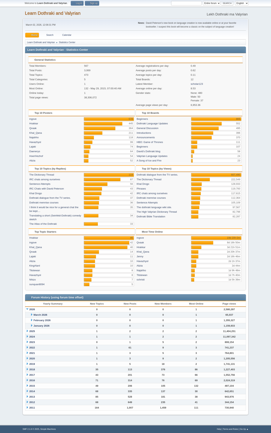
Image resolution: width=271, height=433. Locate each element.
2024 (32, 336)
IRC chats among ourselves (44, 179)
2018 (32, 369)
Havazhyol (35, 142)
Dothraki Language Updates (152, 123)
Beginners (142, 119)
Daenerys (34, 151)
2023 (32, 342)
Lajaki (32, 146)
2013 (32, 396)
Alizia (32, 160)
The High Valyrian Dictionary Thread (157, 211)
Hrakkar (33, 123)
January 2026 (41, 325)
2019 (32, 364)
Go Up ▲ (244, 429)
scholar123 (197, 83)
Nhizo (32, 279)
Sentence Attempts (39, 184)
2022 (32, 347)
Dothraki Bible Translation (151, 216)
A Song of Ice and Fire (149, 160)
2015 (32, 385)
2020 (32, 358)
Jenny (140, 256)
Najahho (34, 137)
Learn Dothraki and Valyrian (53, 13)
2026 (32, 309)
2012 (32, 402)
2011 (32, 407)
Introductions (144, 132)
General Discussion (147, 128)
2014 (32, 391)
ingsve (33, 119)
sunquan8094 (37, 284)
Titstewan (34, 270)
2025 (32, 331)
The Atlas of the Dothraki (43, 223)
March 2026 (40, 314)
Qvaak (33, 128)
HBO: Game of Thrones (150, 142)
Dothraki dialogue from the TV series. (50, 197)
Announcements (146, 137)
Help (219, 429)
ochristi (141, 279)
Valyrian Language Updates (152, 156)
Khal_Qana (35, 132)
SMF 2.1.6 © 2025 (31, 429)
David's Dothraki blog (148, 151)
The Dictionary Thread (41, 174)
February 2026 (41, 320)
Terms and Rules (230, 429)
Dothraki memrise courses (44, 202)
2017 (32, 374)
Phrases (141, 188)
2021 (32, 353)
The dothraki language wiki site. (154, 207)
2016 (32, 380)
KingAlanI (34, 265)
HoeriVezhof (36, 156)
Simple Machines (48, 429)
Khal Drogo (35, 193)
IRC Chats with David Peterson (46, 188)
